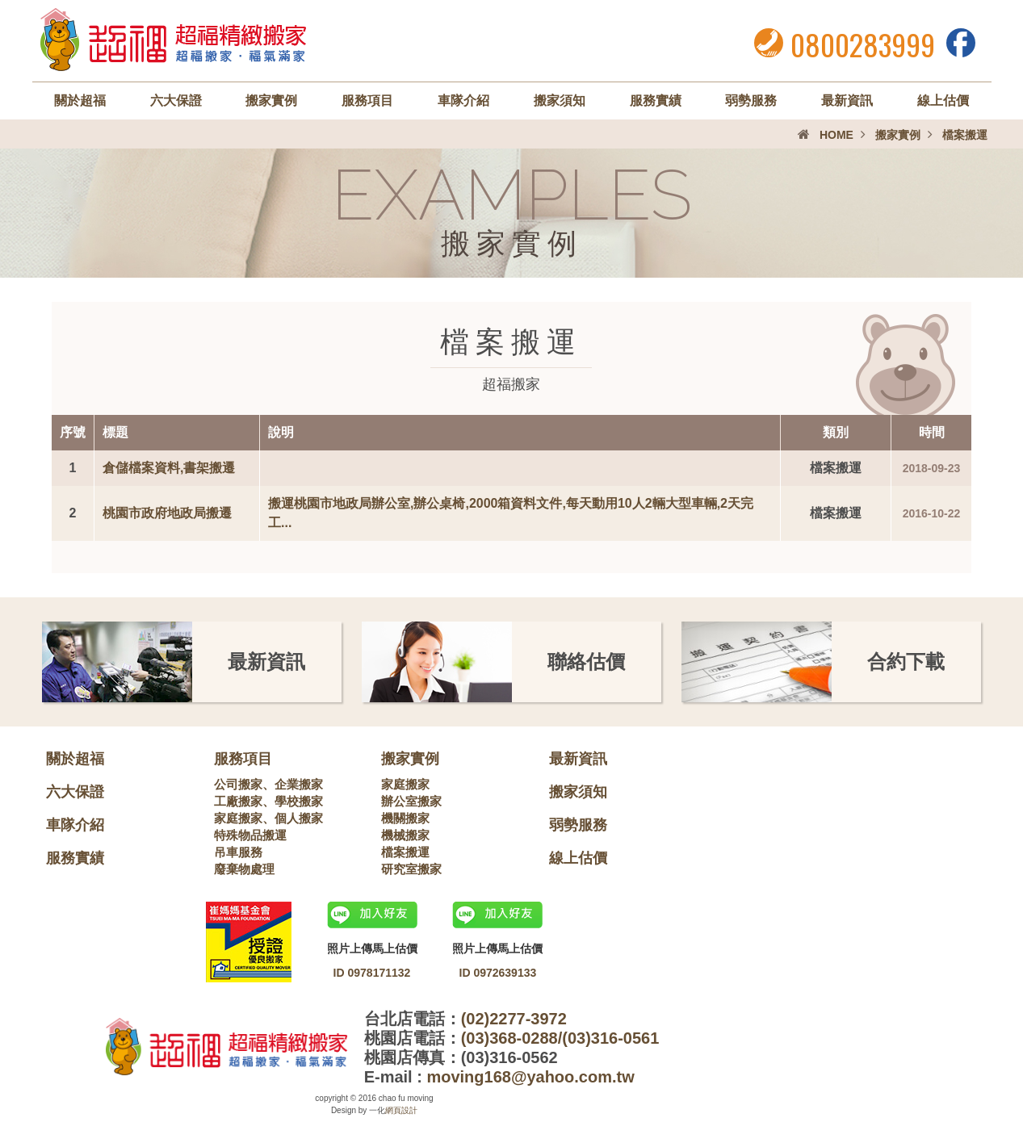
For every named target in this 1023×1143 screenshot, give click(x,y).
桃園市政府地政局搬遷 (167, 513)
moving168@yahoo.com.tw (530, 1077)
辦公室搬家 (411, 801)
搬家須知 (559, 100)
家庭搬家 (405, 784)
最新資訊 (847, 100)
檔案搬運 (405, 852)
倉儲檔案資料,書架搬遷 (169, 468)
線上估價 (943, 100)
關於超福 (80, 100)
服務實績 (655, 100)
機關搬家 (405, 818)
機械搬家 (405, 835)
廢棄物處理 (244, 869)
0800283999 (862, 44)
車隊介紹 (463, 100)
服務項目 (367, 100)
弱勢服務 (751, 100)
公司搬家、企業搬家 (268, 784)
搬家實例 (271, 100)
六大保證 (176, 100)
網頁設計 (401, 1110)
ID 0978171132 (372, 972)
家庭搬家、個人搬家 (268, 818)
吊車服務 (238, 852)
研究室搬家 (411, 869)
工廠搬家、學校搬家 (268, 801)
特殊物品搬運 (250, 835)
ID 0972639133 (498, 972)
